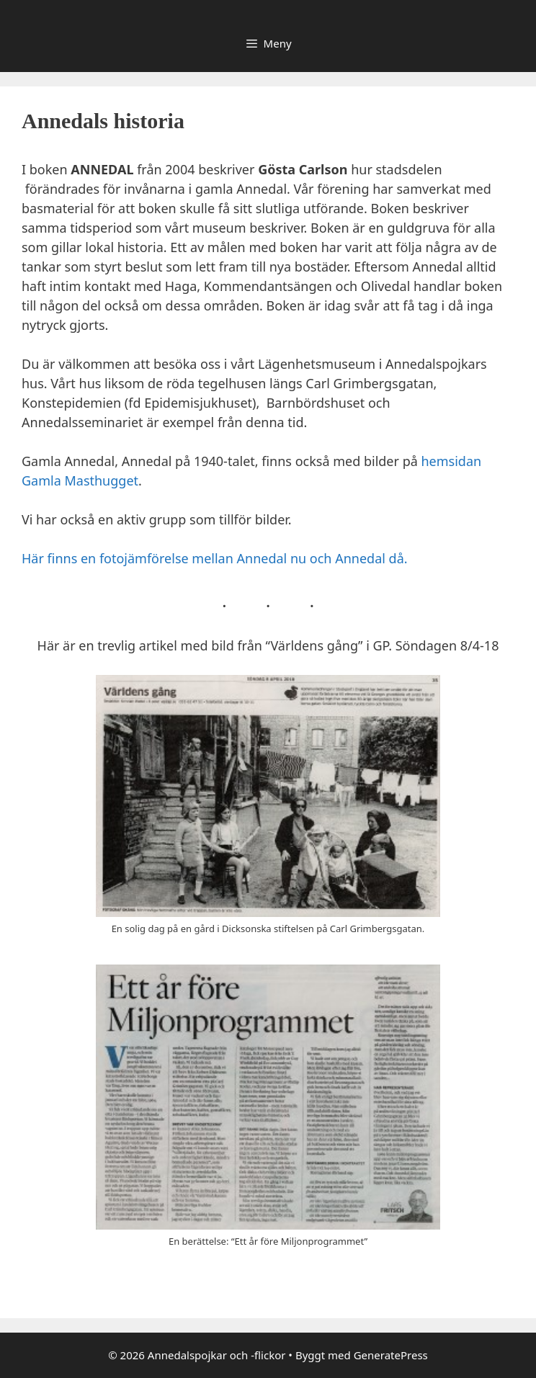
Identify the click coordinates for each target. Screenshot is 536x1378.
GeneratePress (391, 1355)
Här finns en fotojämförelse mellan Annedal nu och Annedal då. (215, 558)
